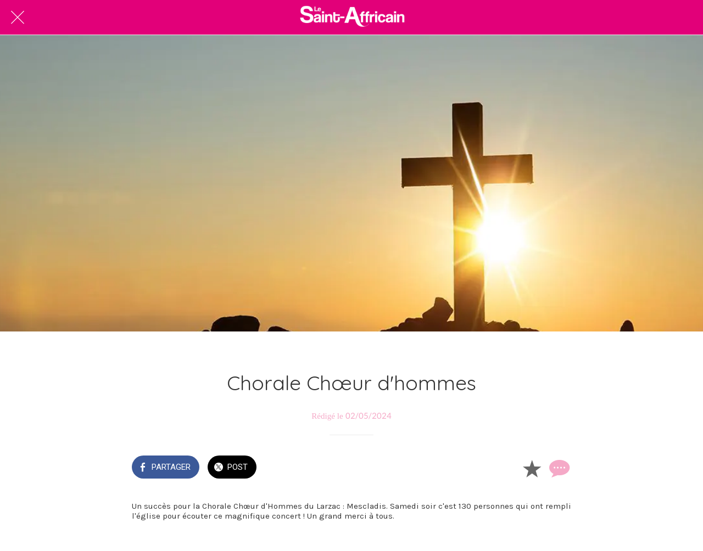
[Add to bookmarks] (531, 468)
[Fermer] (17, 17)
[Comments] (558, 468)
